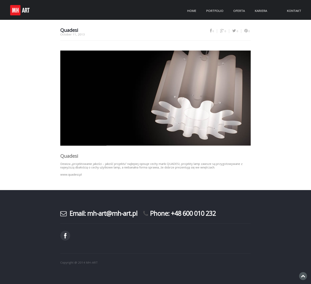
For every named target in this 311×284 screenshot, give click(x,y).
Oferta (239, 11)
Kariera (261, 11)
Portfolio (214, 11)
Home (191, 11)
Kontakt (294, 11)
